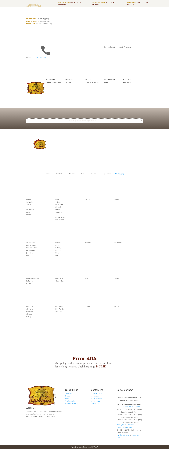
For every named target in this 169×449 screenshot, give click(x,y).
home (101, 366)
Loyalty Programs (125, 47)
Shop (48, 174)
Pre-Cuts (59, 174)
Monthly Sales (70, 401)
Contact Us (95, 404)
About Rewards (96, 398)
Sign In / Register (110, 47)
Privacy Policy (121, 425)
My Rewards (95, 401)
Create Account (96, 393)
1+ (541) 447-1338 (40, 57)
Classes (72, 174)
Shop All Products (71, 404)
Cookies (129, 427)
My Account (107, 174)
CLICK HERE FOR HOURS (131, 407)
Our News (68, 393)
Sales (67, 398)
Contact (93, 174)
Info (82, 174)
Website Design (123, 435)
